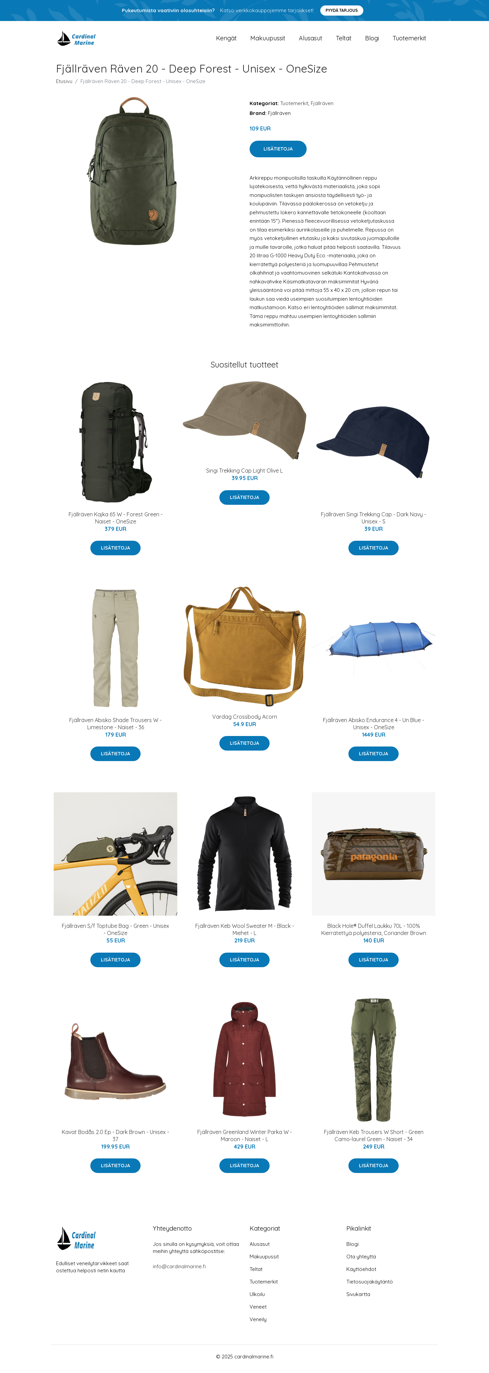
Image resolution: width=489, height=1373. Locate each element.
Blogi (372, 40)
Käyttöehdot (361, 1274)
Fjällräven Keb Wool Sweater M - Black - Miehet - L (244, 934)
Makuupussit (267, 40)
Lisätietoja (278, 154)
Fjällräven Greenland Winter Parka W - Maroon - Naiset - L (244, 1140)
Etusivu (64, 86)
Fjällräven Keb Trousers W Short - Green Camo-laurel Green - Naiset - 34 (373, 1140)
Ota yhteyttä (361, 1261)
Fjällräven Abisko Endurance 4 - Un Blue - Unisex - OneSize (373, 728)
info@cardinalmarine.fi (179, 1271)
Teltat (343, 40)
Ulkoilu (257, 1299)
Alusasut (310, 40)
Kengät (226, 40)
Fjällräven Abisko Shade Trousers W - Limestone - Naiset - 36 (115, 728)
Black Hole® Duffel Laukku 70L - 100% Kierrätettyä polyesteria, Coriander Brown (373, 934)
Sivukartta (358, 1299)
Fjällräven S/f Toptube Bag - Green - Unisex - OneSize (115, 934)
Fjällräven (322, 108)
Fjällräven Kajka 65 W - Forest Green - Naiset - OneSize (116, 523)
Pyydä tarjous (342, 10)
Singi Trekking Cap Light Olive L (244, 475)
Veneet (258, 1311)
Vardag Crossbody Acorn (244, 721)
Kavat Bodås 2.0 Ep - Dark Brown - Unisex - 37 (115, 1140)
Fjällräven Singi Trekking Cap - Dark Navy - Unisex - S (373, 523)
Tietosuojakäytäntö (369, 1286)
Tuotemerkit (409, 40)
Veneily (258, 1324)
